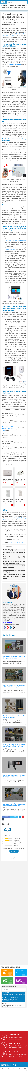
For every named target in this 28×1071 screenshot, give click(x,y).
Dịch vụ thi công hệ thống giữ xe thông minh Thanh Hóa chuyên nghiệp (14, 745)
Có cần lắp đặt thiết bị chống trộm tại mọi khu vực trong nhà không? (14, 562)
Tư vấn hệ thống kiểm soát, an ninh (17, 5)
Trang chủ (4, 5)
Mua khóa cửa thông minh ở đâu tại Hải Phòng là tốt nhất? (14, 716)
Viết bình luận (14, 851)
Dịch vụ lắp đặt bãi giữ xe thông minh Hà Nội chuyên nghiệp (14, 686)
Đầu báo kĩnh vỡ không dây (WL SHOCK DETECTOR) (8, 480)
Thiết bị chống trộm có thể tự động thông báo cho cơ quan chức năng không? (14, 576)
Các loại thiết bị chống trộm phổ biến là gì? (14, 553)
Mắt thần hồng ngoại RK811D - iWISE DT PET (8, 500)
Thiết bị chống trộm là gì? (10, 550)
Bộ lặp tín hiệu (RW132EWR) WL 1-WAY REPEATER (20, 480)
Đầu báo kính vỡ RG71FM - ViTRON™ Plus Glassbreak (20, 500)
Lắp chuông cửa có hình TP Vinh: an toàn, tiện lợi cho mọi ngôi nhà (14, 776)
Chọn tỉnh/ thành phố (9, 987)
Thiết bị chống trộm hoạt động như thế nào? (14, 557)
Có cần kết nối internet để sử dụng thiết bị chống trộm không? (14, 571)
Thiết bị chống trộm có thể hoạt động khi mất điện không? (14, 566)
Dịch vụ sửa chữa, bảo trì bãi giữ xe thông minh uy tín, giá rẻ (14, 657)
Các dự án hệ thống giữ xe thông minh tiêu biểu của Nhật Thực (14, 804)
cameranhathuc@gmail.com (16, 542)
